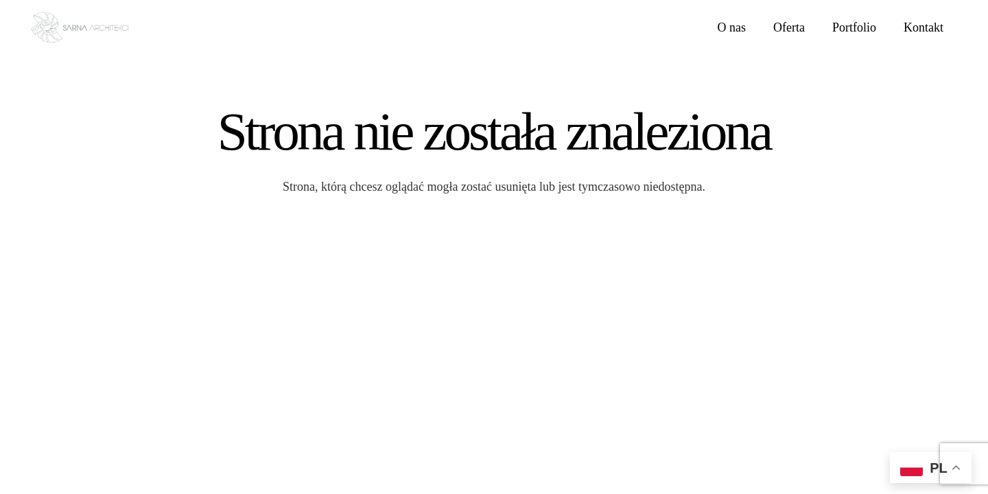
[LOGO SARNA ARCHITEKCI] (79, 27)
